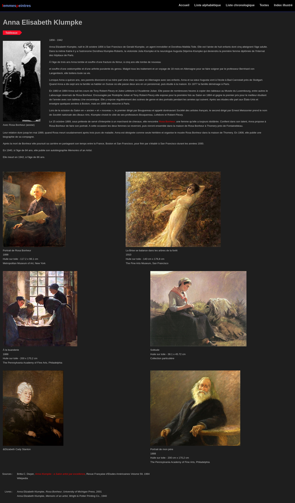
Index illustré (283, 5)
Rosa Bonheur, (167, 121)
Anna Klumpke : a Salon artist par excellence (60, 474)
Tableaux (11, 32)
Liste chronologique (240, 5)
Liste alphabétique (207, 5)
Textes (264, 5)
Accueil (184, 5)
